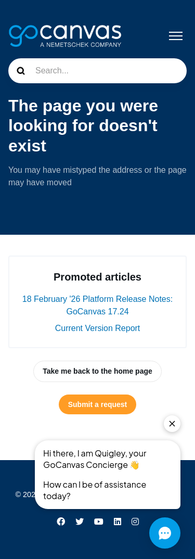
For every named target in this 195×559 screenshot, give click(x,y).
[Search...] (97, 70)
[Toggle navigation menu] (176, 36)
